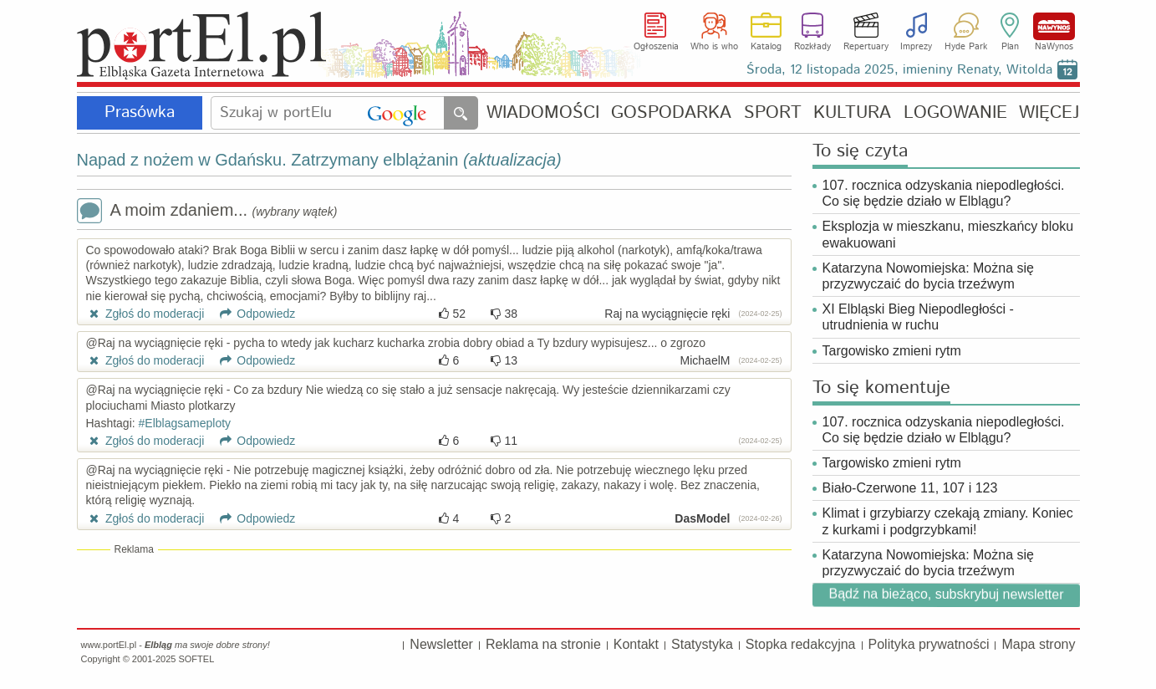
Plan (1010, 47)
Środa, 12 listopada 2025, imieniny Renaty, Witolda (899, 69)
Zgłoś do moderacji (145, 313)
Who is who (714, 47)
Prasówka (139, 112)
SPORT (773, 113)
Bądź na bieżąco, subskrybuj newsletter (945, 594)
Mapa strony (1038, 644)
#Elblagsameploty (185, 423)
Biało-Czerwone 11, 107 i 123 (910, 488)
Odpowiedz (251, 313)
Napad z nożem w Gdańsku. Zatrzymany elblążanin (319, 160)
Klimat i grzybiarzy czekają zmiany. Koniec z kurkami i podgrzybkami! (947, 521)
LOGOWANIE (955, 113)
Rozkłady (812, 47)
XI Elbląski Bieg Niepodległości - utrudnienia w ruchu (918, 317)
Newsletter (441, 644)
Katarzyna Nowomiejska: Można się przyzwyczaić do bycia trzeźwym (928, 276)
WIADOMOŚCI (542, 113)
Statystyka (702, 644)
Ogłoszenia (656, 47)
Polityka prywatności (929, 644)
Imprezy (916, 47)
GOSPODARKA (671, 113)
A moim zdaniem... (207, 212)
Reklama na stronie (543, 644)
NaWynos (1054, 26)
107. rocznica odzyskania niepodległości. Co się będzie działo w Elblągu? (943, 193)
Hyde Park (966, 47)
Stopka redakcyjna (801, 644)
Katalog (766, 47)
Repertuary (866, 47)
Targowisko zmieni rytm (891, 351)
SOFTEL (196, 659)
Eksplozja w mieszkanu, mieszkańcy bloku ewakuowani (948, 234)
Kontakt (636, 644)
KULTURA (852, 113)
